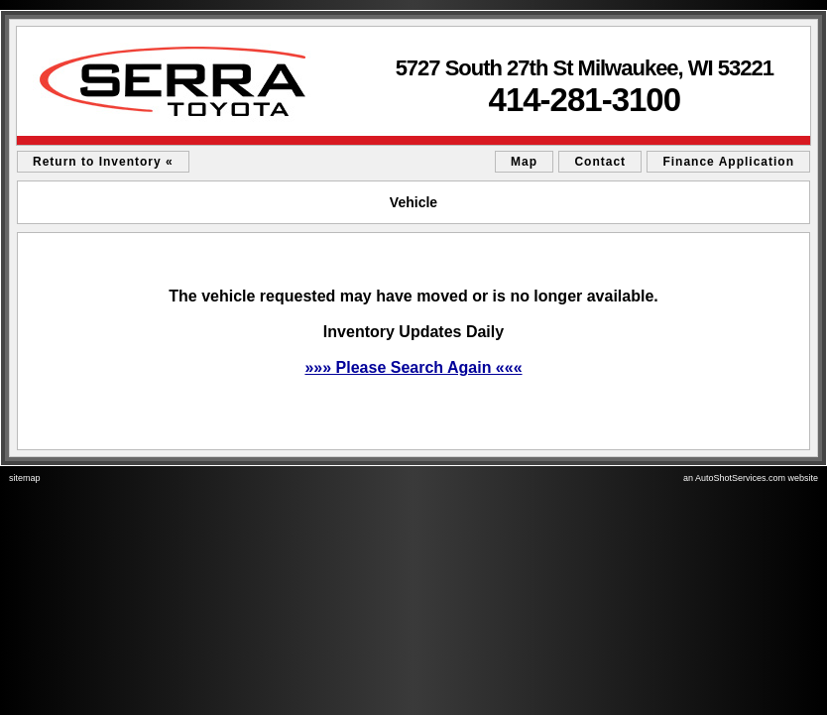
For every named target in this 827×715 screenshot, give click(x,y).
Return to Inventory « (103, 162)
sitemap (25, 478)
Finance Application (728, 162)
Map (524, 162)
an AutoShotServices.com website (750, 478)
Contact (600, 162)
